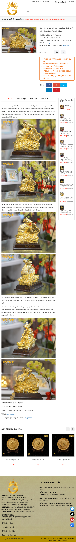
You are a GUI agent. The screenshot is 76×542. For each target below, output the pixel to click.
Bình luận (46, 99)
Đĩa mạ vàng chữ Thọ (12, 459)
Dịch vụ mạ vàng (62, 540)
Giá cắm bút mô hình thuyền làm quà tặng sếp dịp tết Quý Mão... (66, 146)
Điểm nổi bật (20, 99)
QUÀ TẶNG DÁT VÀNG (16, 19)
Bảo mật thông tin (6, 519)
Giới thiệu (43, 538)
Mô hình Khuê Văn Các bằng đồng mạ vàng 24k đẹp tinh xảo (66, 133)
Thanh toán (72, 1)
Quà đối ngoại (52, 538)
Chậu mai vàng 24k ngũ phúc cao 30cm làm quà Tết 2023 (67, 198)
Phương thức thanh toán (8, 535)
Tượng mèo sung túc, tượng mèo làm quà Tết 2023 (66, 185)
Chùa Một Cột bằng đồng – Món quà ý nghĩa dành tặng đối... (66, 159)
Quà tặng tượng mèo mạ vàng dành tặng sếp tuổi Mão (66, 172)
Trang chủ (4, 19)
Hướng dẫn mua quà (7, 527)
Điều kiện (34, 99)
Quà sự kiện (71, 538)
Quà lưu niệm (52, 540)
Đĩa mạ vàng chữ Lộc (38, 459)
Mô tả (7, 99)
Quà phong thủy (61, 538)
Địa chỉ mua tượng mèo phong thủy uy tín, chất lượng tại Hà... (67, 212)
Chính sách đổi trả (7, 523)
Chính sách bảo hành (7, 515)
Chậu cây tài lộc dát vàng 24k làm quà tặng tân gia (66, 120)
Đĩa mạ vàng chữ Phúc (63, 459)
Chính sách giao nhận (8, 531)
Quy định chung (6, 511)
